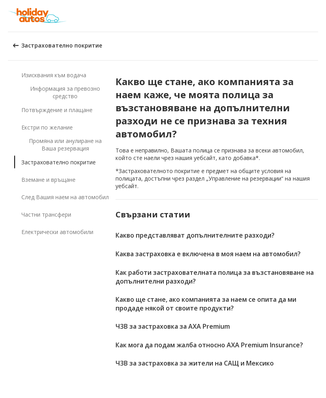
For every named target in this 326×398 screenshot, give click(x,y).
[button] (317, 16)
